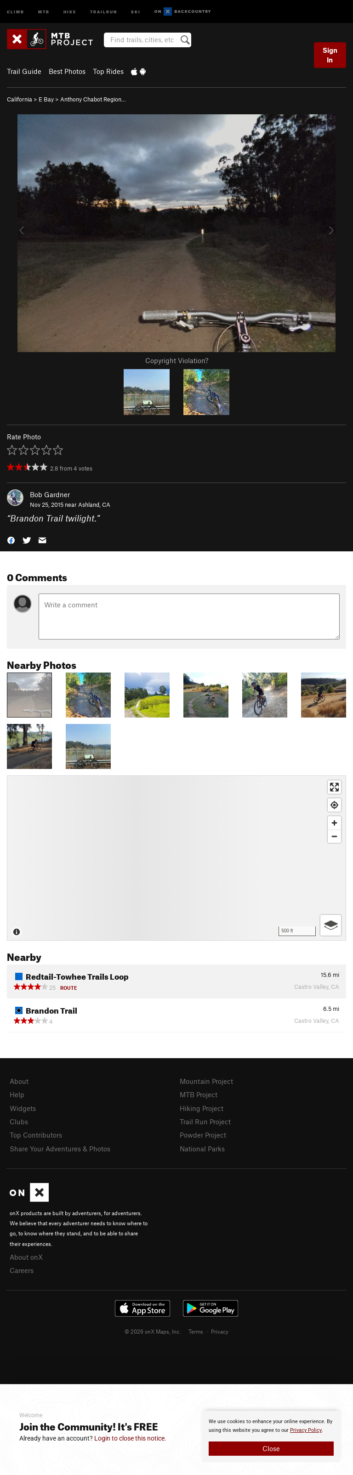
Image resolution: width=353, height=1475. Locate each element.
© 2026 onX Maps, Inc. (153, 1331)
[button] (11, 539)
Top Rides (108, 71)
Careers (22, 1270)
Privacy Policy (306, 1430)
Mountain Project (206, 1081)
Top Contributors (36, 1135)
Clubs (19, 1121)
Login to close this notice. (130, 1438)
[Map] (176, 858)
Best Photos (67, 71)
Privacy (219, 1331)
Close (271, 1448)
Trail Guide (24, 71)
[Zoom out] (334, 836)
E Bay (46, 99)
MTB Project (198, 1094)
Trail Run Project (205, 1121)
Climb (15, 11)
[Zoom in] (334, 823)
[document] (271, 1436)
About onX (26, 1257)
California (19, 99)
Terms (195, 1331)
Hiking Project (201, 1108)
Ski (136, 11)
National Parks (202, 1148)
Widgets (23, 1108)
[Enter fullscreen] (334, 787)
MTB (44, 11)
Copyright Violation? (176, 360)
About (19, 1081)
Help (17, 1094)
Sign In (330, 55)
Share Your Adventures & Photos (60, 1148)
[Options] (330, 925)
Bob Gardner (50, 494)
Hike (69, 11)
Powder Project (203, 1135)
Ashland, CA (94, 504)
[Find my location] (334, 805)
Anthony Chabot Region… (93, 99)
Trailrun (103, 11)
